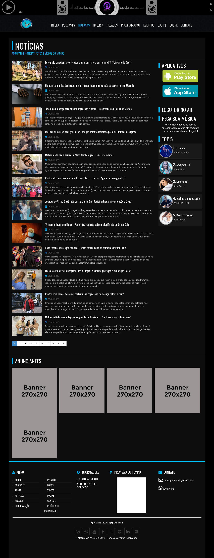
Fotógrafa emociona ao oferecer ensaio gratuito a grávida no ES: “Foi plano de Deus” (88, 62)
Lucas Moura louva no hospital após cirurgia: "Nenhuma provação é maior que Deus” (88, 270)
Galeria (98, 25)
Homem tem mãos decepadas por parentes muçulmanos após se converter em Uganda (89, 85)
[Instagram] (77, 531)
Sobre (174, 25)
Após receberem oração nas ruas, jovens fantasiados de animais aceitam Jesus (85, 247)
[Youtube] (94, 531)
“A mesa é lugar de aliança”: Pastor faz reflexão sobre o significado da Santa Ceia (87, 224)
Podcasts (68, 25)
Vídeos (50, 490)
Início (55, 25)
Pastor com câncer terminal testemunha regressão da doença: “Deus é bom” (84, 294)
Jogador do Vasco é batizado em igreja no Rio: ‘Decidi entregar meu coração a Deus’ (88, 201)
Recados (112, 25)
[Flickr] (136, 531)
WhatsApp (168, 488)
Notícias (84, 25)
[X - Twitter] (111, 531)
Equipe (162, 25)
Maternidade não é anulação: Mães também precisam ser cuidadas (79, 155)
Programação (130, 25)
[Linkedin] (127, 531)
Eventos (148, 25)
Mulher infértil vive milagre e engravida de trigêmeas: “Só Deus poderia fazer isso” (88, 317)
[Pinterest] (119, 531)
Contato (186, 25)
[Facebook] (102, 531)
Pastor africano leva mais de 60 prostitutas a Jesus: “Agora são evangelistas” (85, 178)
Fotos (50, 485)
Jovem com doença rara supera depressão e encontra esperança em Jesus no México (88, 108)
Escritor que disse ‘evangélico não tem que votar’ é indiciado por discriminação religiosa (90, 131)
